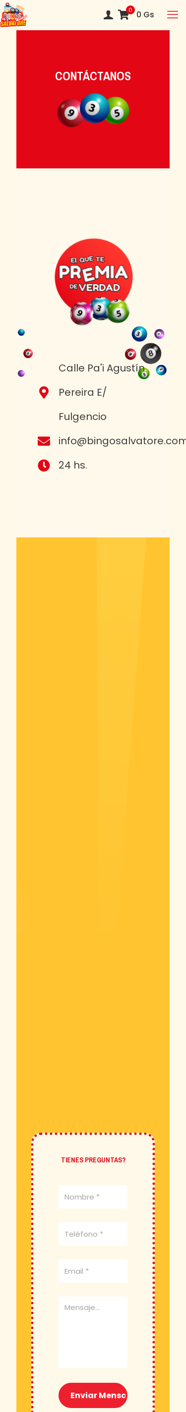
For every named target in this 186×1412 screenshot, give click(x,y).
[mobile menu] (172, 14)
